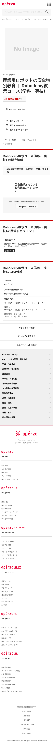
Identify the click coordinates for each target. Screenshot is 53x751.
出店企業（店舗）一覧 (9, 631)
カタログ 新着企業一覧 (9, 555)
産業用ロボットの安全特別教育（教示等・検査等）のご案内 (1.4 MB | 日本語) (26, 245)
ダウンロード (9, 251)
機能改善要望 (26, 711)
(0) (9, 139)
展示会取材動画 (6, 505)
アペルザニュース (7, 572)
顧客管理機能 (6, 667)
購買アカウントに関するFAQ (11, 641)
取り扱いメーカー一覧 (9, 627)
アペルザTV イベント (8, 515)
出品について (6, 638)
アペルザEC (5, 618)
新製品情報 (5, 584)
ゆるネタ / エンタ (7, 601)
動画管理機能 (6, 681)
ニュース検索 (6, 476)
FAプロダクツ (9, 74)
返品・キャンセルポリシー (10, 645)
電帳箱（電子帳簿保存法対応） (12, 691)
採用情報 (26, 720)
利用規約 (26, 729)
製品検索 (4, 465)
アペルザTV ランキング (9, 512)
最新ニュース (6, 581)
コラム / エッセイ (7, 598)
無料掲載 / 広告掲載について (26, 707)
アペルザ (4, 456)
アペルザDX (5, 658)
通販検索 (4, 472)
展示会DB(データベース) (10, 479)
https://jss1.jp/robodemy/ (16, 293)
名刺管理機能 (6, 674)
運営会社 (26, 715)
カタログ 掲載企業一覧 (9, 552)
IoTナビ (4, 605)
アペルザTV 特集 (7, 519)
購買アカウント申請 (8, 634)
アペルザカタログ (7, 532)
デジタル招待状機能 (8, 684)
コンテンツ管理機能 (8, 677)
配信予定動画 (6, 508)
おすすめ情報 (6, 545)
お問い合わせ (26, 733)
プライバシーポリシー (26, 724)
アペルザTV (5, 493)
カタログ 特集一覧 (7, 541)
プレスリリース (6, 588)
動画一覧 (4, 502)
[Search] (26, 12)
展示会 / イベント (7, 591)
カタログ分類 (6, 548)
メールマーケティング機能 (10, 671)
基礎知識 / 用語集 (7, 595)
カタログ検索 (6, 469)
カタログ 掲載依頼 (7, 558)
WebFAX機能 (5, 688)
